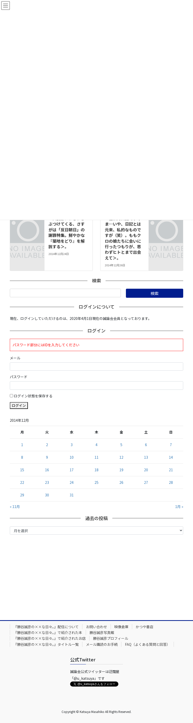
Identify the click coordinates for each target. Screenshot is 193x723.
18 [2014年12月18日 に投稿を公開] (96, 469)
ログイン (19, 405)
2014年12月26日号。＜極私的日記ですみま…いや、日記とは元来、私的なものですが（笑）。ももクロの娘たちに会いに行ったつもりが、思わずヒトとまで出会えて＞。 (124, 235)
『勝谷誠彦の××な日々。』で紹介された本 (48, 632)
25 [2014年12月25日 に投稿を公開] (96, 482)
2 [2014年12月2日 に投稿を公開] (47, 444)
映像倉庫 (121, 626)
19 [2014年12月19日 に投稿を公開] (121, 469)
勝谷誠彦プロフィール (110, 638)
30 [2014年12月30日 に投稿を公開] (47, 494)
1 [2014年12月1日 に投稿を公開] (22, 444)
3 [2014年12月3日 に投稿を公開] (72, 444)
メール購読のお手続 (102, 644)
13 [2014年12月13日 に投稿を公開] (146, 457)
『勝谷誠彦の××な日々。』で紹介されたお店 (50, 638)
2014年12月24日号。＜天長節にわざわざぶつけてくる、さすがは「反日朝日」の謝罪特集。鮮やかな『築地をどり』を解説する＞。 (68, 229)
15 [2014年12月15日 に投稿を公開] (22, 469)
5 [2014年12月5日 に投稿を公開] (121, 444)
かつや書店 (144, 626)
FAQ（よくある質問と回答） (147, 644)
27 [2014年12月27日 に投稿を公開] (146, 482)
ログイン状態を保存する (33, 395)
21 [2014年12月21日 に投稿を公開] (171, 469)
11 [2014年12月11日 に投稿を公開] (96, 457)
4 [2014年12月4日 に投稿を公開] (96, 444)
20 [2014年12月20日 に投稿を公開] (146, 469)
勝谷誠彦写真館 (101, 632)
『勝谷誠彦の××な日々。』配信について (46, 626)
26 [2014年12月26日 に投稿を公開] (121, 482)
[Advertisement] (96, 576)
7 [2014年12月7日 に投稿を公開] (171, 444)
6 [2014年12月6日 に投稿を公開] (146, 444)
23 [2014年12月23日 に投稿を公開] (47, 482)
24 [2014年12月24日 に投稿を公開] (72, 482)
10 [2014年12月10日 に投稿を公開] (72, 457)
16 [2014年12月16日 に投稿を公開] (47, 469)
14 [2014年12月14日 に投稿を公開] (171, 457)
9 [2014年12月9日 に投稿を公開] (47, 457)
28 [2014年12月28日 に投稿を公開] (171, 482)
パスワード (18, 376)
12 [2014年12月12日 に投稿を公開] (121, 457)
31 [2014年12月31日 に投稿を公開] (72, 494)
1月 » (179, 506)
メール (15, 357)
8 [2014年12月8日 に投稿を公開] (22, 457)
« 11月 (15, 506)
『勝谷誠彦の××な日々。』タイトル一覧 (46, 644)
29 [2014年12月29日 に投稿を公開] (22, 494)
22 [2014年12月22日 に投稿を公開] (22, 482)
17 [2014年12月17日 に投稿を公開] (72, 469)
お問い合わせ (96, 626)
